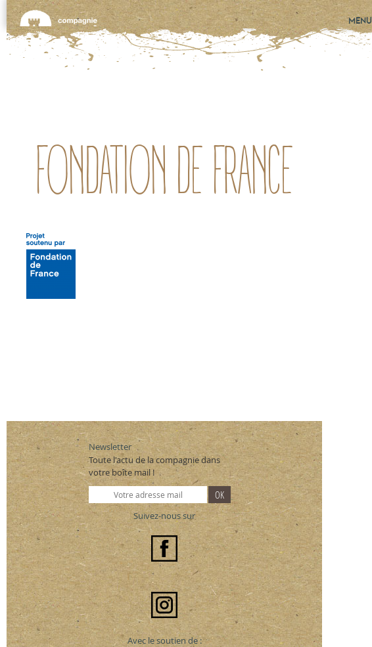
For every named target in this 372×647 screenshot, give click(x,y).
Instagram (164, 605)
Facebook (164, 548)
